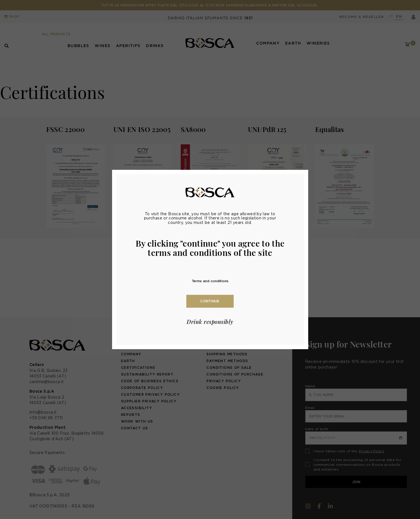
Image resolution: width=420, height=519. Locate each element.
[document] (210, 259)
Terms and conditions (210, 281)
